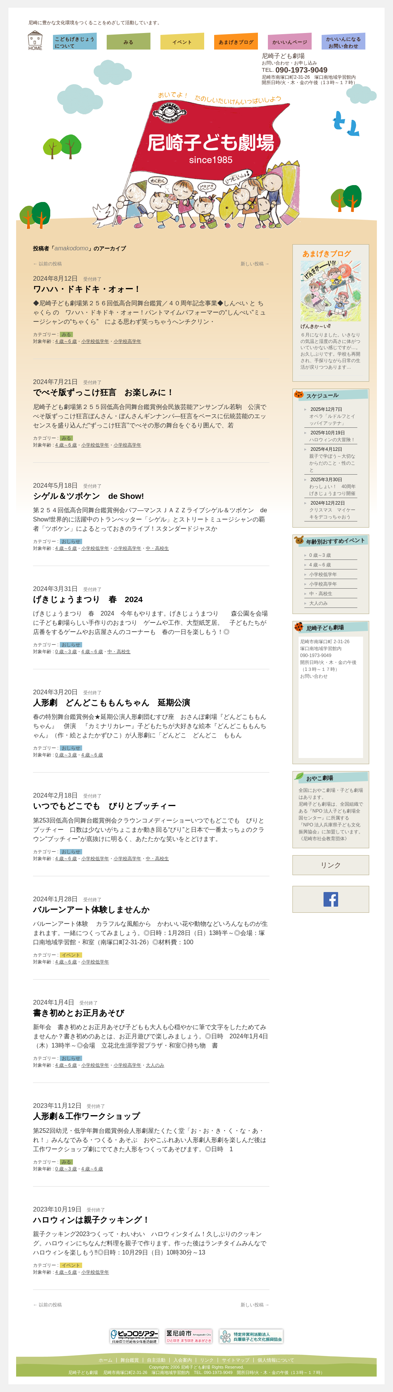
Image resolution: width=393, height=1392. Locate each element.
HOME (35, 48)
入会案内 (182, 1360)
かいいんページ (289, 42)
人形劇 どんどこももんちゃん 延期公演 (111, 702)
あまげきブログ (236, 42)
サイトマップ (235, 1360)
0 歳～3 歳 (66, 651)
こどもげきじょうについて (75, 42)
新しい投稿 (255, 263)
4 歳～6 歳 (66, 341)
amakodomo (71, 248)
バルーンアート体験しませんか (91, 909)
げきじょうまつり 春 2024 (88, 599)
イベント (182, 42)
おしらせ (71, 541)
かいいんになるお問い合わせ (343, 42)
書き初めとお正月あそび (78, 1012)
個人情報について (276, 1360)
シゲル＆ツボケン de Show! (88, 496)
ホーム (105, 1360)
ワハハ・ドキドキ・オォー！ (87, 289)
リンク (330, 865)
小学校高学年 (127, 341)
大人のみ (155, 1065)
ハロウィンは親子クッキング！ (91, 1219)
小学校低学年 (95, 341)
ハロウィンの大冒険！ (332, 439)
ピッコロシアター (134, 1336)
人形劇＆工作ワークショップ (86, 1116)
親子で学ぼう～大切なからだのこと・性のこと (332, 463)
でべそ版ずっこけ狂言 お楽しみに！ (103, 392)
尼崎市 (189, 1336)
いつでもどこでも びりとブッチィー (104, 805)
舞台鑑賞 (130, 1360)
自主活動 (156, 1360)
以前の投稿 (47, 263)
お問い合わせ (314, 676)
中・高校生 (157, 548)
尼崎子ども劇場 (283, 56)
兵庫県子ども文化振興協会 (251, 1336)
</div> (331, 718)
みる (136, 42)
